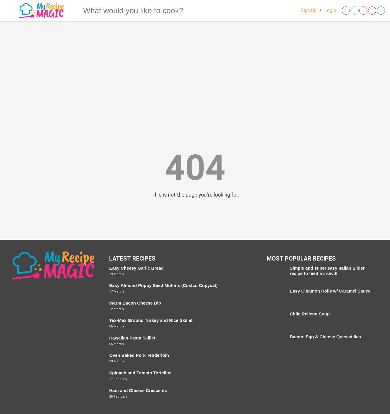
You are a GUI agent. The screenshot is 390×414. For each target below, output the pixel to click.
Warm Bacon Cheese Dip (135, 302)
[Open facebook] (346, 10)
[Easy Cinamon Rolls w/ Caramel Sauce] (275, 296)
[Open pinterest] (363, 10)
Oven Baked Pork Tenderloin (139, 355)
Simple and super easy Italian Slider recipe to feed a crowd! (327, 271)
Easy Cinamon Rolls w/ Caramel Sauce (330, 290)
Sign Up (309, 10)
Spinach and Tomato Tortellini (140, 372)
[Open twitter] (354, 10)
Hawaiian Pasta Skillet (132, 337)
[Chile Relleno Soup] (275, 319)
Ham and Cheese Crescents (138, 390)
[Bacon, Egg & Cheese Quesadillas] (275, 342)
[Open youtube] (372, 10)
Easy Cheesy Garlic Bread (136, 268)
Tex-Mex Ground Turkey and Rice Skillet (151, 320)
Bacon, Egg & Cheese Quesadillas (325, 336)
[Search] (71, 10)
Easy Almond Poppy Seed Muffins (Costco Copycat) (163, 285)
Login (330, 10)
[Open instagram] (381, 10)
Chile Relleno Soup (310, 313)
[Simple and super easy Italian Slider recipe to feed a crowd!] (275, 274)
